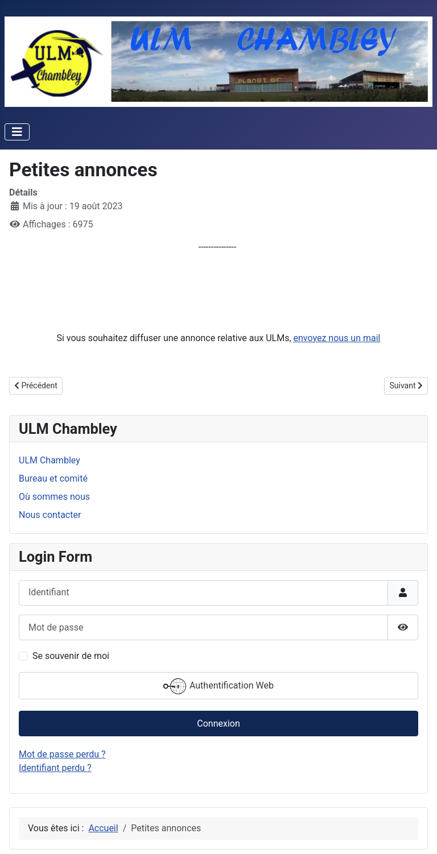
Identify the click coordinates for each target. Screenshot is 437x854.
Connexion (218, 723)
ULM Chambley (49, 460)
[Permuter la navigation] (17, 131)
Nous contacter (50, 514)
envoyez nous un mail (337, 338)
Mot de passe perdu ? (62, 754)
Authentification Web (218, 686)
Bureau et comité (53, 478)
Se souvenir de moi (70, 655)
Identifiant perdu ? (55, 767)
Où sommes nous (54, 496)
